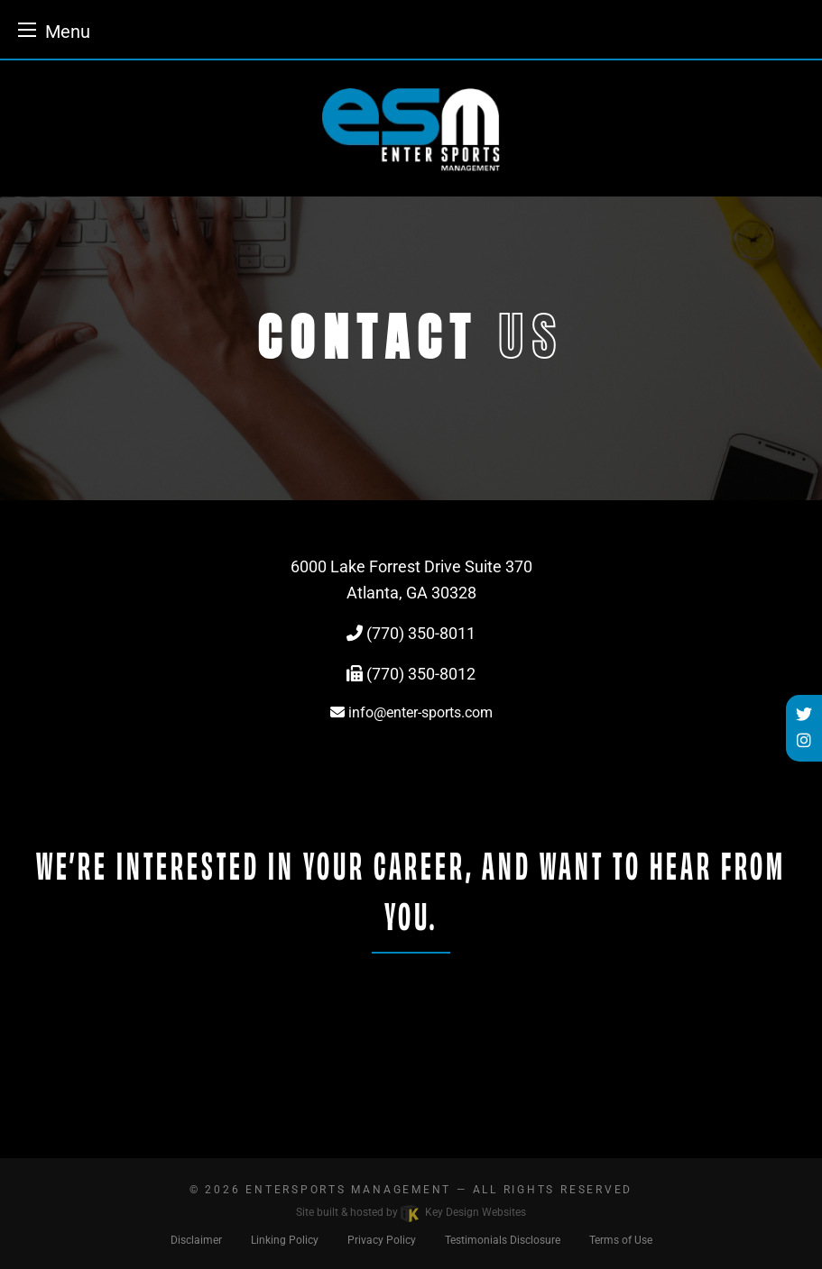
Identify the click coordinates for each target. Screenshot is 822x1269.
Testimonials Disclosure (502, 1240)
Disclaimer (196, 1240)
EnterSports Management (348, 1189)
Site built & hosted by (410, 1212)
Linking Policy (285, 1240)
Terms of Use (620, 1240)
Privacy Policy (381, 1240)
